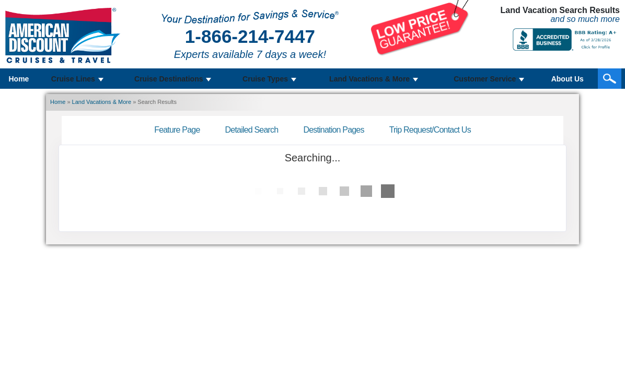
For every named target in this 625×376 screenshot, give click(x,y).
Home (19, 79)
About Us (567, 79)
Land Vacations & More (102, 102)
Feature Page (177, 129)
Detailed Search (252, 129)
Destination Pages (333, 129)
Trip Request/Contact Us (430, 129)
